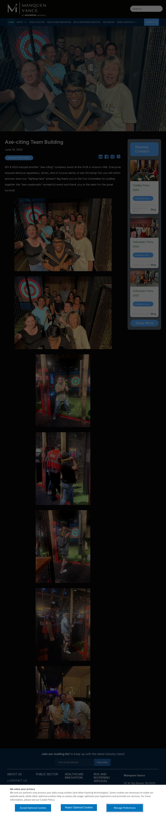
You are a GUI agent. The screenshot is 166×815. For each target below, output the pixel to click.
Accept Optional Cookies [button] (33, 808)
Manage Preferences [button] (125, 808)
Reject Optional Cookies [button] (79, 807)
